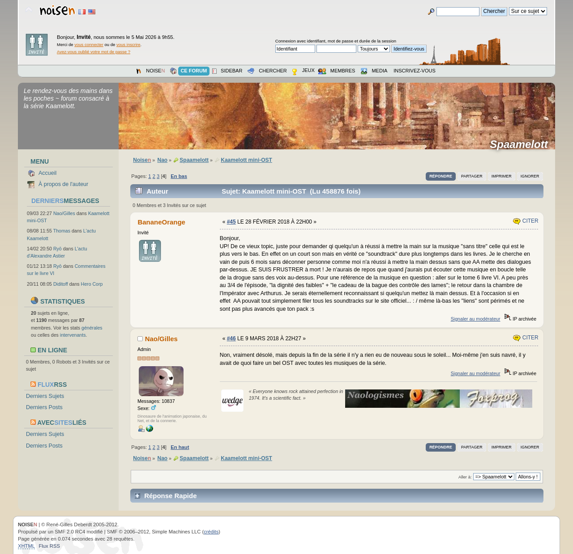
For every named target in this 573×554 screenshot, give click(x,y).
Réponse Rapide (170, 495)
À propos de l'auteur (63, 184)
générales (92, 327)
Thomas (61, 230)
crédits (211, 531)
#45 (231, 222)
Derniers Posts (44, 407)
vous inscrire (128, 44)
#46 (231, 338)
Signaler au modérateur (475, 318)
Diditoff (60, 284)
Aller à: (465, 476)
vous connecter (88, 44)
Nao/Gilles (64, 213)
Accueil (47, 173)
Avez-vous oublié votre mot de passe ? (93, 51)
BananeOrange (161, 222)
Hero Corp (92, 284)
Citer (525, 221)
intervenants (73, 335)
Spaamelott (522, 144)
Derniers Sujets (45, 396)
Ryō (57, 248)
